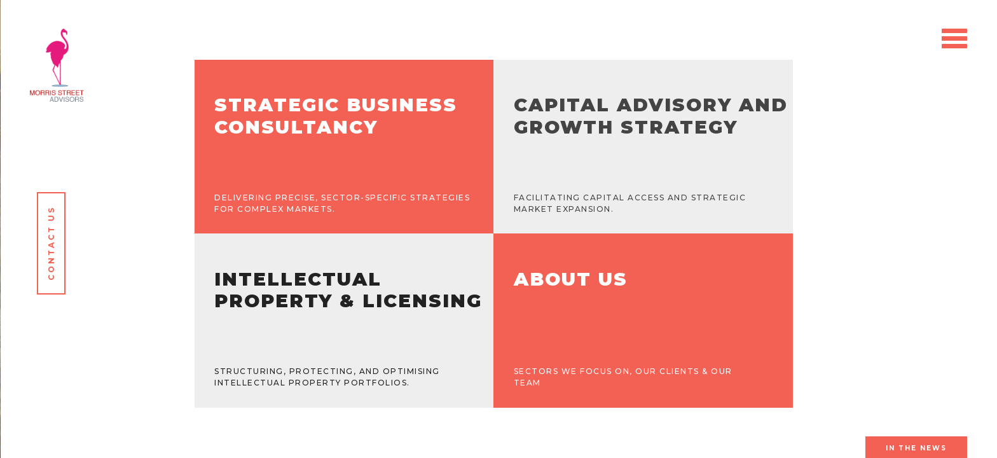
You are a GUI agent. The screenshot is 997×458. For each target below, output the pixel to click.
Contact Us (51, 243)
